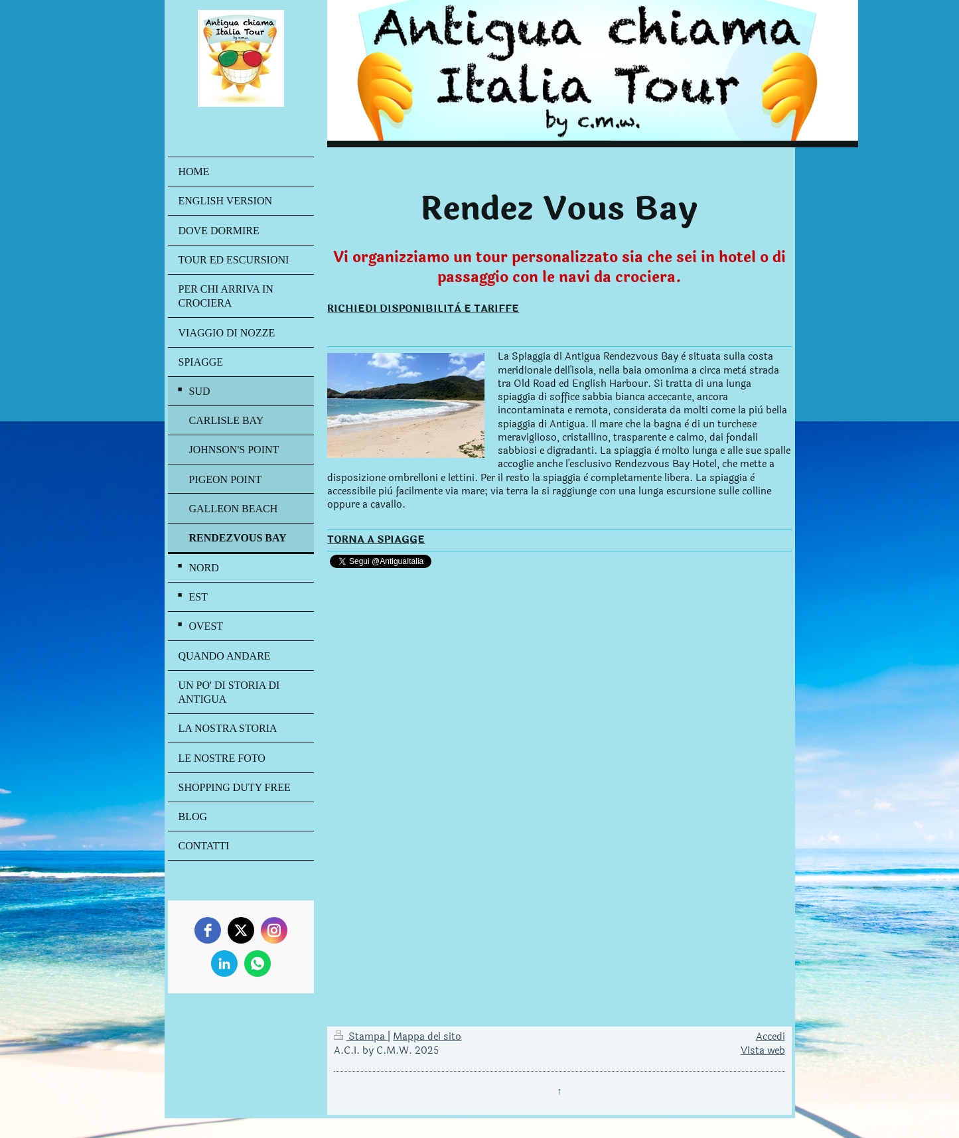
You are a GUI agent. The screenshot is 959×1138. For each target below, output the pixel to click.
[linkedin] (224, 963)
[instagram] (274, 930)
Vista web (763, 1050)
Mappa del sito (427, 1036)
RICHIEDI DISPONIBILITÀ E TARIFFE (423, 309)
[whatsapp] (257, 963)
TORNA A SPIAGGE (376, 539)
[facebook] (207, 930)
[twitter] (241, 930)
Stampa (361, 1036)
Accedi (770, 1036)
